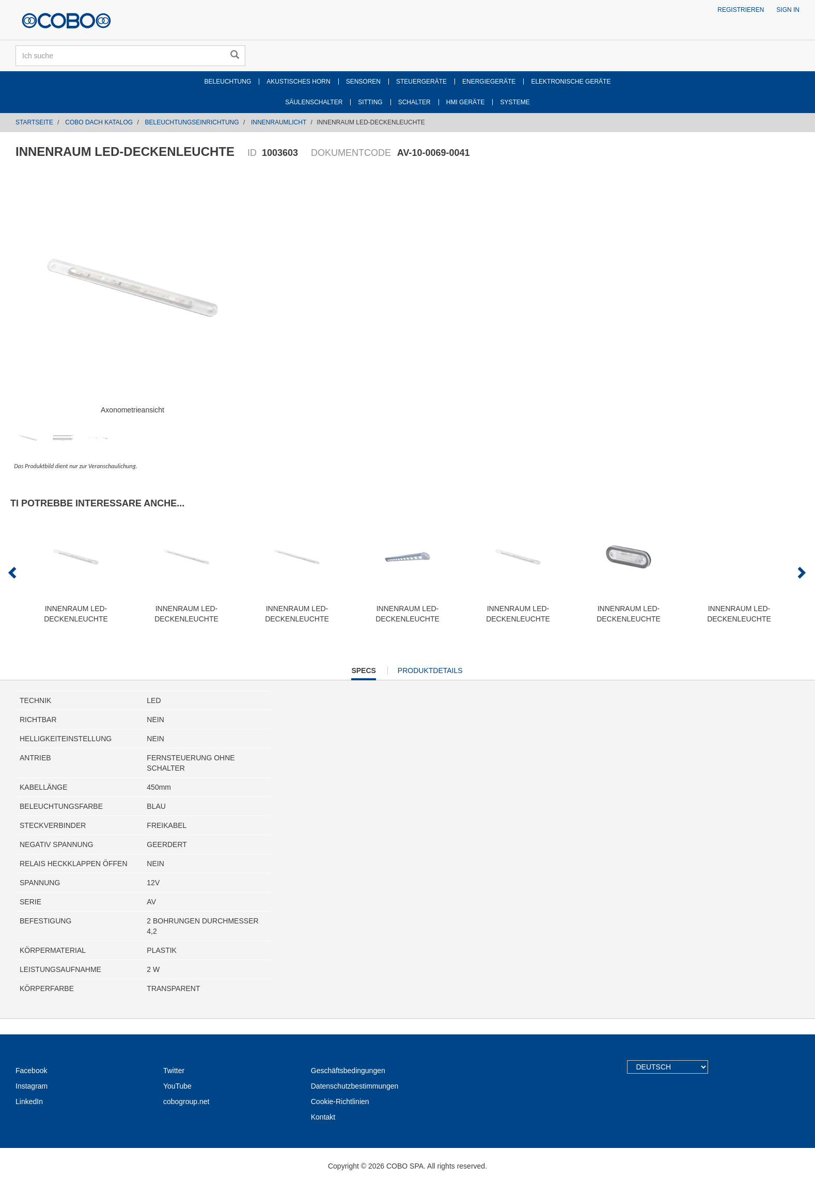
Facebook (31, 1070)
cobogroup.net (186, 1101)
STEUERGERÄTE (421, 81)
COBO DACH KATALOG (99, 122)
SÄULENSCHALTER (313, 102)
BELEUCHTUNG (228, 81)
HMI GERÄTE (465, 102)
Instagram (31, 1086)
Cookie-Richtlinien (340, 1101)
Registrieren (740, 9)
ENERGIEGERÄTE (488, 81)
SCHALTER (414, 102)
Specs (363, 672)
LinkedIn (29, 1101)
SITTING (370, 102)
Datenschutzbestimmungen (355, 1086)
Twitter (173, 1070)
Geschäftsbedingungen (348, 1070)
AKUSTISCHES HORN (298, 81)
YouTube (177, 1086)
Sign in (788, 9)
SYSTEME (514, 102)
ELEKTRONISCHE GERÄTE (570, 81)
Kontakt (323, 1117)
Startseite (34, 122)
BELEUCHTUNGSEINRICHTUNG (192, 122)
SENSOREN (363, 81)
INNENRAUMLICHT (278, 122)
